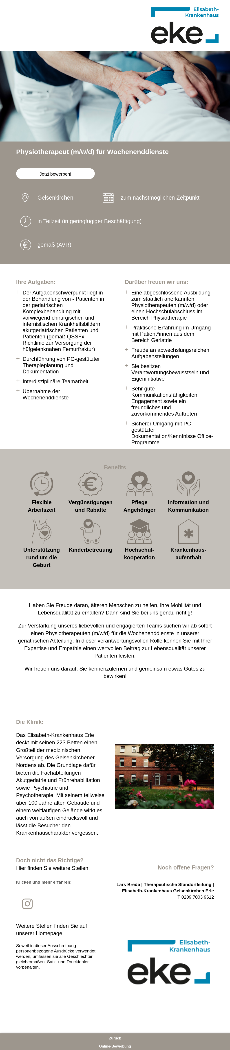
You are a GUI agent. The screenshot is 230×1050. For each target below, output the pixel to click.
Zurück (115, 1038)
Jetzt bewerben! (55, 174)
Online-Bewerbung (115, 1046)
